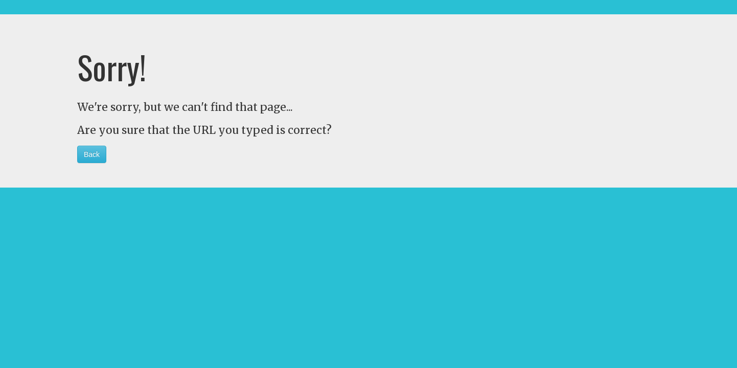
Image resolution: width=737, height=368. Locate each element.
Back (92, 154)
